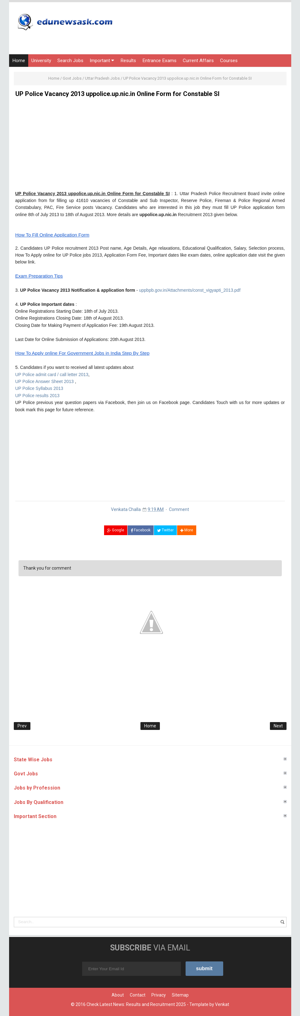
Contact (137, 994)
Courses (229, 60)
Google (115, 530)
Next (278, 725)
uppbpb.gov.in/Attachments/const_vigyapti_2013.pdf (190, 290)
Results (128, 60)
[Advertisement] (150, 146)
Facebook (140, 530)
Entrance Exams (159, 60)
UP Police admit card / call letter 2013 (51, 374)
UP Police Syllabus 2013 (39, 388)
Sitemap (180, 994)
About (118, 994)
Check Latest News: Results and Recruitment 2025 (136, 1004)
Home (18, 60)
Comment (179, 509)
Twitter (165, 530)
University (41, 60)
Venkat (222, 1004)
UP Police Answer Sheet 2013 (44, 381)
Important (102, 60)
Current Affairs (198, 60)
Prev (22, 725)
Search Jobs (70, 60)
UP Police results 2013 (37, 395)
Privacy (158, 994)
